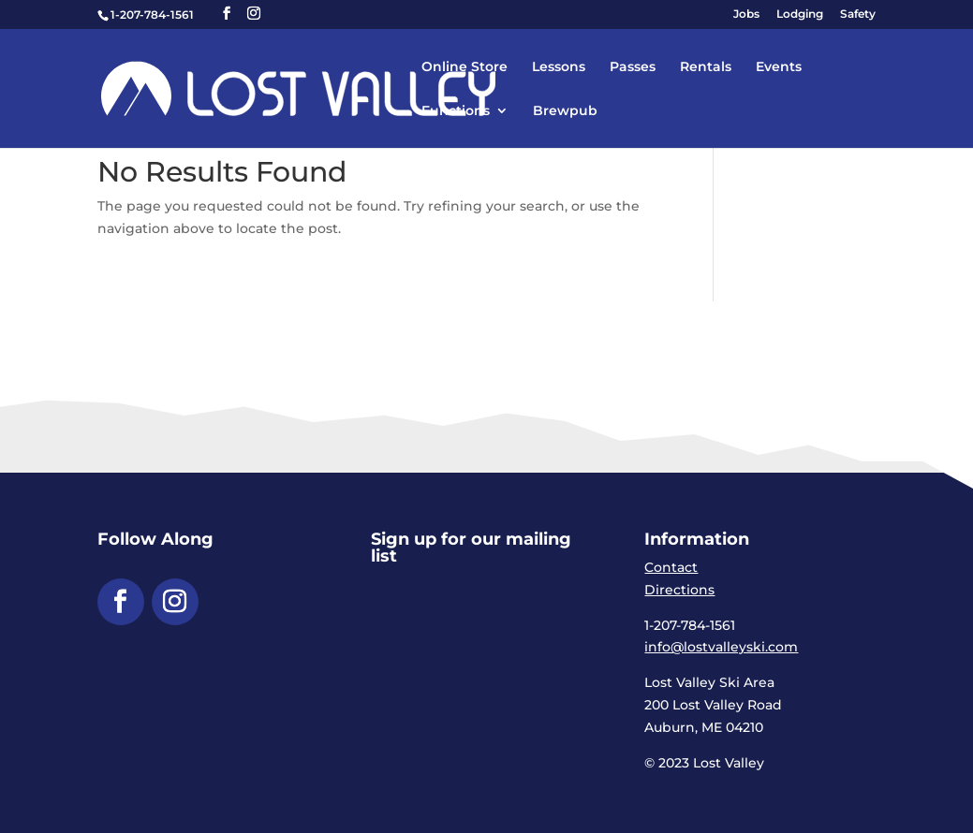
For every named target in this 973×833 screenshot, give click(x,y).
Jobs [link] (746, 14)
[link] (336, 87)
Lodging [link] (799, 14)
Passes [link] (633, 67)
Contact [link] (671, 567)
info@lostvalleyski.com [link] (721, 646)
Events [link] (779, 67)
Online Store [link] (464, 67)
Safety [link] (858, 14)
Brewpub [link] (565, 111)
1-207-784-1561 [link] (152, 14)
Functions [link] (455, 111)
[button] (226, 14)
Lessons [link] (558, 67)
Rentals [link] (705, 67)
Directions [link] (679, 589)
